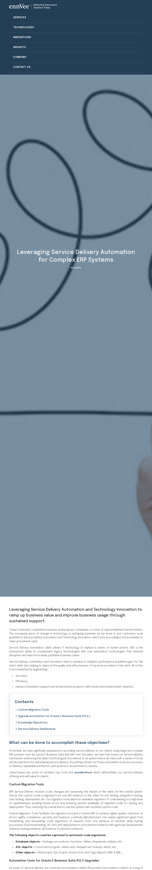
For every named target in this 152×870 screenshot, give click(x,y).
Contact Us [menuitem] (22, 67)
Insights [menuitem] (19, 47)
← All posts (74, 268)
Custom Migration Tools (33, 710)
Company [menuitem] (20, 57)
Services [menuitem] (19, 17)
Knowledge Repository (33, 722)
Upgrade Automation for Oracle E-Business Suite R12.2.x (54, 716)
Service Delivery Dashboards (36, 729)
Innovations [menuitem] (22, 37)
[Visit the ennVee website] (33, 6)
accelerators (83, 772)
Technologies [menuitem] (23, 27)
